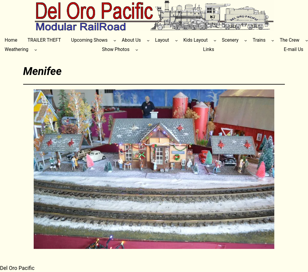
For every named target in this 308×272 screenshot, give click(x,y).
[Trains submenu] (272, 40)
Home (11, 40)
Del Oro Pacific (17, 268)
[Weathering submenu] (35, 49)
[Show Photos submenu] (136, 49)
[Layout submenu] (176, 40)
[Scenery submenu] (245, 40)
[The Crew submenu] (306, 40)
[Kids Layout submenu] (215, 40)
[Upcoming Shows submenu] (114, 40)
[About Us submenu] (148, 40)
